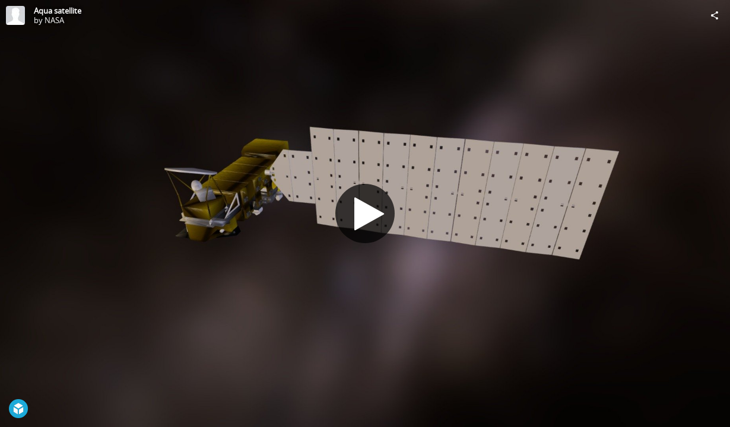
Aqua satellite (57, 10)
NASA (54, 20)
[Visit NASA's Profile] (15, 15)
